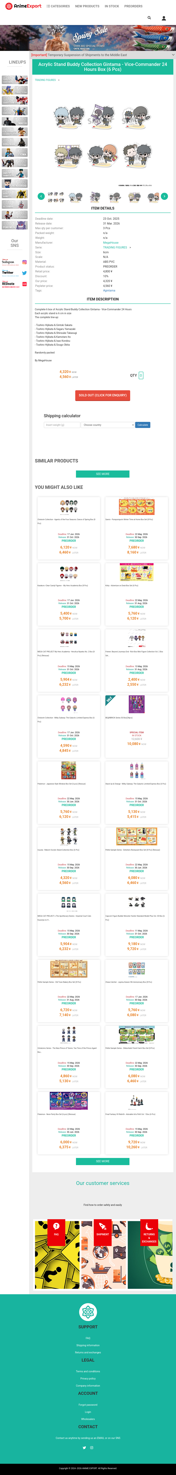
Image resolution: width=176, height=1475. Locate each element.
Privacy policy (88, 1378)
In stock (112, 6)
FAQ (88, 1338)
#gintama (109, 290)
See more (102, 474)
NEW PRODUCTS (87, 6)
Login (88, 1412)
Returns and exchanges (88, 1352)
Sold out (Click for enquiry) (103, 395)
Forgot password (88, 1404)
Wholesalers (88, 1419)
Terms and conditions (88, 1371)
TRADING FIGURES (45, 80)
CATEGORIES (58, 6)
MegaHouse (110, 242)
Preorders (133, 6)
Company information (88, 1385)
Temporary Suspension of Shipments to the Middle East (79, 55)
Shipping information (88, 1345)
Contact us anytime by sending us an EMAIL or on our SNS (88, 1438)
